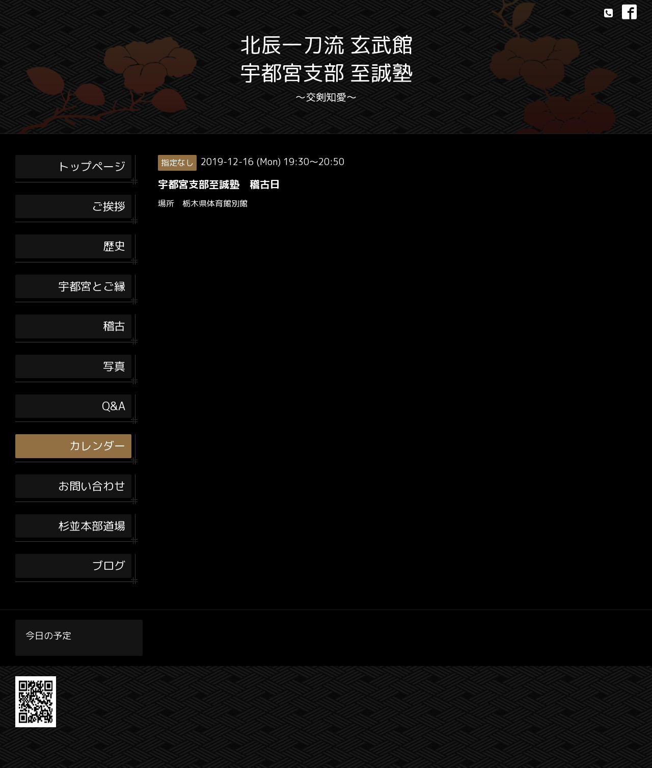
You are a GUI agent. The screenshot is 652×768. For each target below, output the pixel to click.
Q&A (113, 406)
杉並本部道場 (91, 526)
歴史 (114, 246)
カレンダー (97, 446)
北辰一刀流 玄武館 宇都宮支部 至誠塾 (326, 58)
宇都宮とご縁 (91, 286)
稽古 (114, 326)
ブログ (108, 565)
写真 (114, 366)
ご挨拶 (108, 206)
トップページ (91, 166)
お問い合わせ (91, 486)
